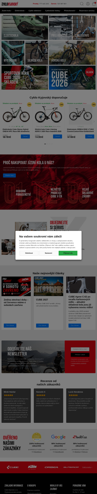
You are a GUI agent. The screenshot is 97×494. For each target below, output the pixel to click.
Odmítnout (29, 253)
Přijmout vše (68, 253)
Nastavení (48, 253)
